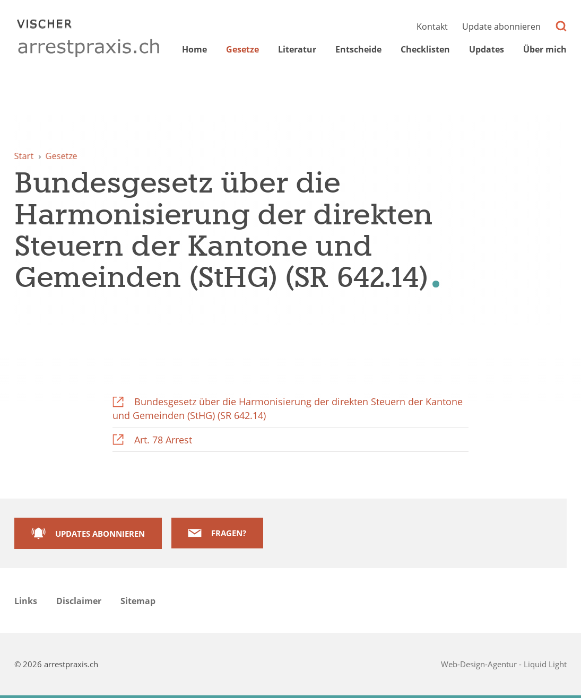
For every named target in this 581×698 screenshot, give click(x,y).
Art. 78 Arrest (163, 439)
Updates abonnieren (100, 533)
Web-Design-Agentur (480, 664)
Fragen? (228, 533)
